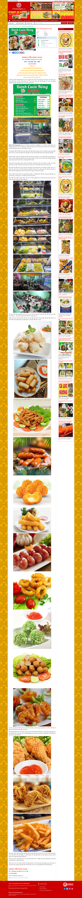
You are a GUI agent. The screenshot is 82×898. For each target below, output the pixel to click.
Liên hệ (64, 0)
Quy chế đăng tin (43, 886)
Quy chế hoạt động (43, 888)
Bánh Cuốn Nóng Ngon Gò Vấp (15, 877)
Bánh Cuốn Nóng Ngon (24, 877)
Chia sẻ (10, 52)
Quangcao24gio (43, 883)
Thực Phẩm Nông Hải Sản (44, 20)
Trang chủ (56, 0)
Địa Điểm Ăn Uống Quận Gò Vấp (17, 26)
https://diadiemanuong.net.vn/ (16, 875)
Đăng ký (67, 0)
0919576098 (43, 41)
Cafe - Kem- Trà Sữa (27, 20)
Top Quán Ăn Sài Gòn (54, 20)
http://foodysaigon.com (18, 892)
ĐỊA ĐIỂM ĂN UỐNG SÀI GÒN (17, 20)
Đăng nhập (71, 0)
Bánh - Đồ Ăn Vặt (35, 20)
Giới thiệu (60, 0)
